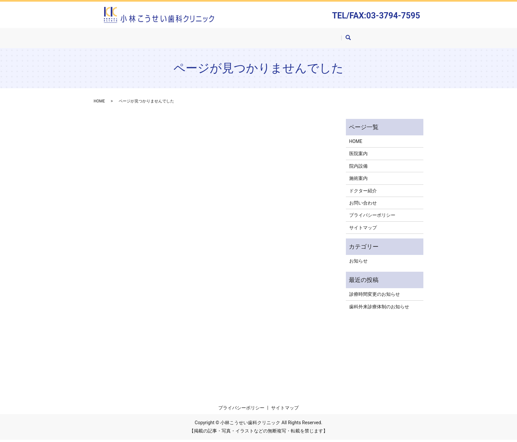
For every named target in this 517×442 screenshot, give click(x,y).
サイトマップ (363, 229)
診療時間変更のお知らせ (374, 296)
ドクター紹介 (293, 39)
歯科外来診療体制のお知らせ (379, 308)
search (362, 40)
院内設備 (223, 39)
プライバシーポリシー (372, 217)
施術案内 (256, 39)
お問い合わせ (334, 39)
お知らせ (358, 263)
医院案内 (191, 39)
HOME (161, 39)
